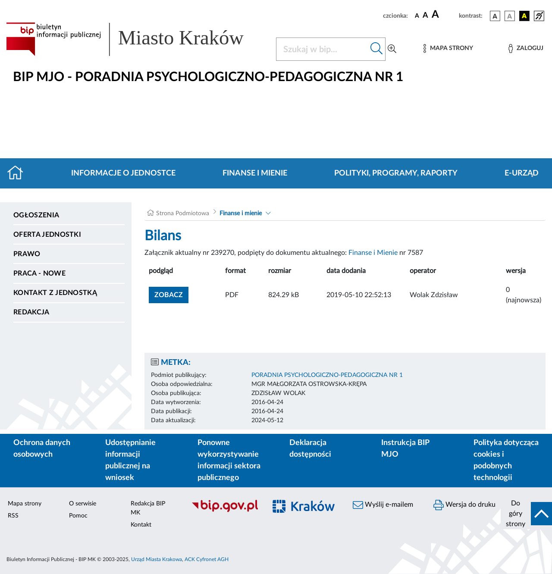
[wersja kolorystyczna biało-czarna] (509, 15)
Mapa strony (24, 504)
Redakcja (31, 312)
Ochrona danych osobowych (41, 448)
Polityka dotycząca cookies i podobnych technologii (506, 460)
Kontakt (141, 525)
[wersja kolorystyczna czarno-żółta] (524, 15)
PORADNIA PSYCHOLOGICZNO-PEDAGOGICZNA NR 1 (327, 375)
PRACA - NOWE (39, 273)
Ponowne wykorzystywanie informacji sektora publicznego (229, 460)
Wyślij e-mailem (383, 505)
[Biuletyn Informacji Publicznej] (224, 511)
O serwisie (82, 504)
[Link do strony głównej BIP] (135, 39)
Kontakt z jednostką (55, 292)
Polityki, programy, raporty (396, 173)
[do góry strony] (526, 513)
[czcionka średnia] (425, 16)
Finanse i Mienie (373, 252)
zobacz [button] (171, 293)
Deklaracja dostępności (310, 448)
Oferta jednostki (47, 234)
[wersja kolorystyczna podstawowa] (495, 15)
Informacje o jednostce (123, 173)
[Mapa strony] (448, 48)
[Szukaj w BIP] (322, 49)
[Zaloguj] (525, 48)
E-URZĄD (522, 173)
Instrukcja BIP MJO (405, 448)
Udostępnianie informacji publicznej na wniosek (130, 460)
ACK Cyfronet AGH (207, 559)
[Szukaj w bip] (377, 49)
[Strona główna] (18, 173)
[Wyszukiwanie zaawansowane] (392, 49)
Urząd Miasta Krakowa (156, 559)
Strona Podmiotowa (182, 213)
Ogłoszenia (36, 215)
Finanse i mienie (255, 173)
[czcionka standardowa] (417, 15)
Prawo (27, 254)
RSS (13, 516)
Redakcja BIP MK (148, 508)
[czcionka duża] (444, 14)
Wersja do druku (464, 505)
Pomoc (78, 516)
